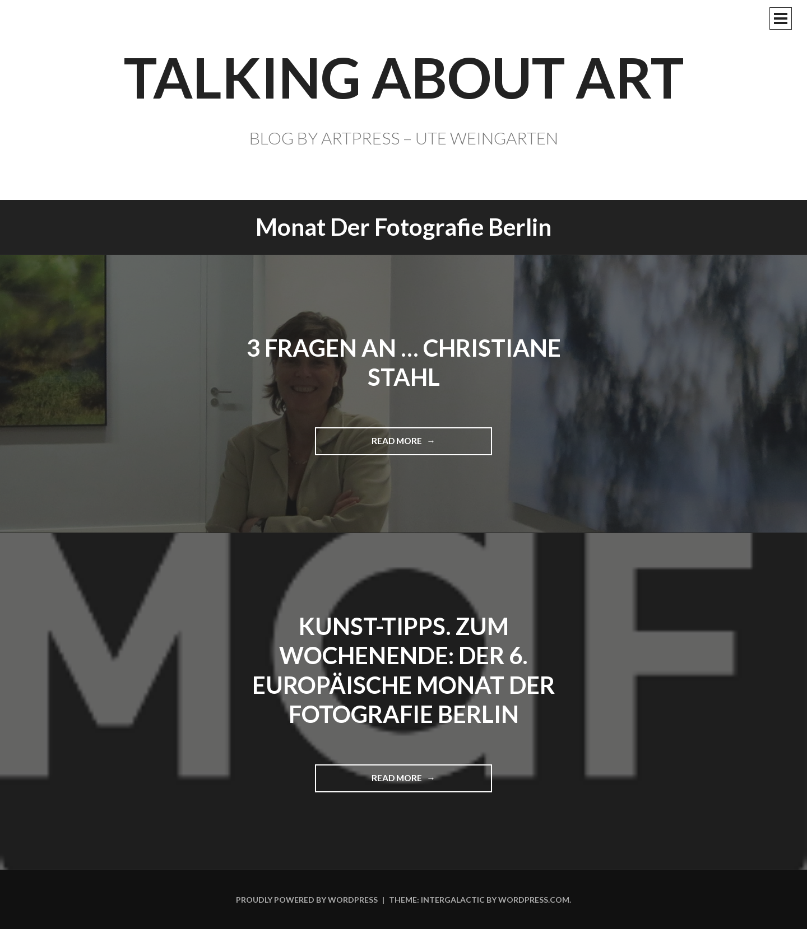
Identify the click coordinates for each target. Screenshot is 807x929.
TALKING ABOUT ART (404, 76)
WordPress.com (533, 899)
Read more (401, 445)
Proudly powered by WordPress (307, 899)
